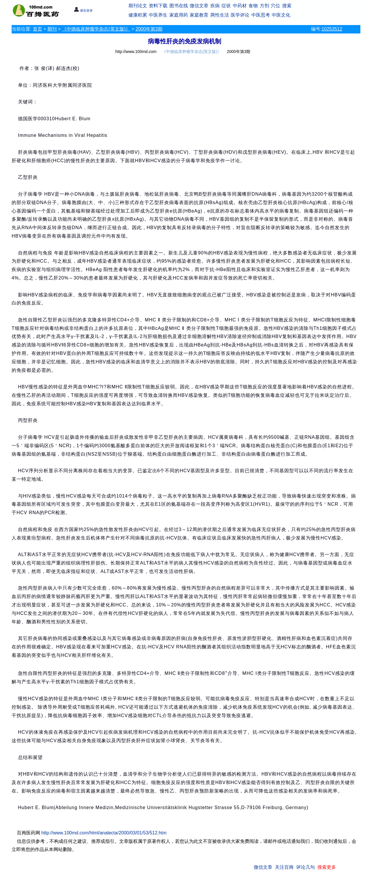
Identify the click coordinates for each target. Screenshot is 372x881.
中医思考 (260, 15)
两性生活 (219, 15)
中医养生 (158, 15)
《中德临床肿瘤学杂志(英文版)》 (96, 28)
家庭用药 (178, 15)
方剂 (264, 5)
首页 (37, 28)
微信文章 (199, 5)
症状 (226, 5)
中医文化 (281, 15)
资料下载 (158, 5)
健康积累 (137, 15)
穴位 (275, 5)
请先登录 (83, 10)
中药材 (240, 5)
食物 (253, 5)
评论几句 (305, 867)
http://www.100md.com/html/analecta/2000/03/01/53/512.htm (103, 832)
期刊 (52, 28)
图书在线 (178, 5)
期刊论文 (137, 5)
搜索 (286, 5)
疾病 (215, 5)
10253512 (331, 28)
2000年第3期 (148, 28)
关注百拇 (284, 867)
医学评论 (240, 15)
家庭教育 (199, 15)
